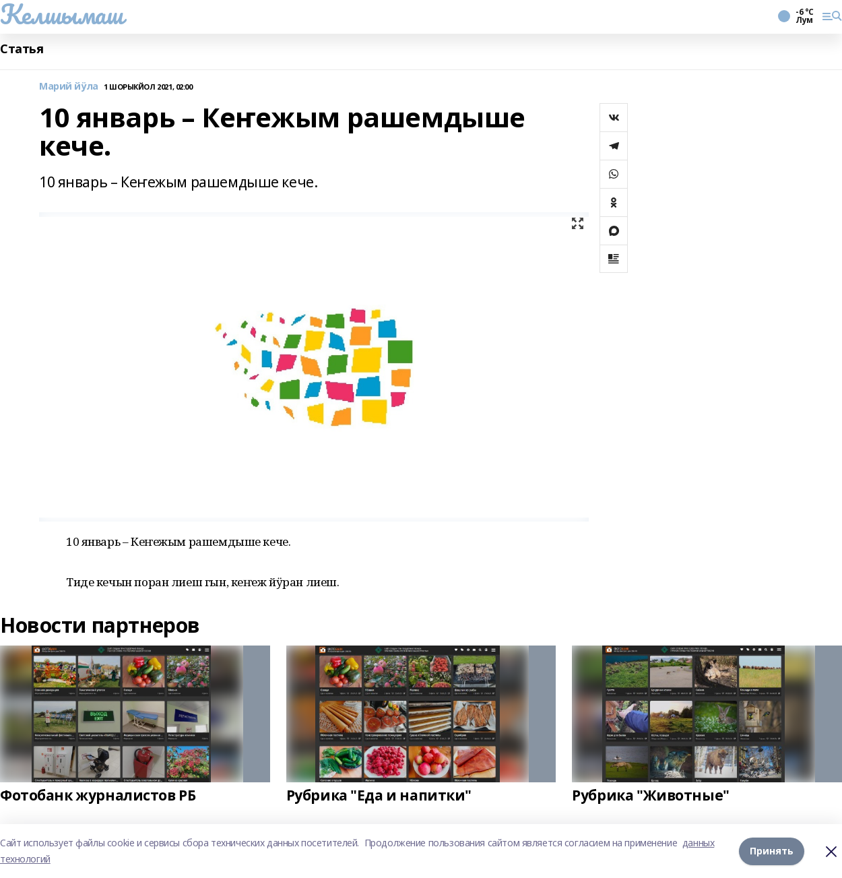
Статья (21, 49)
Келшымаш (61, 14)
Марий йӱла (68, 86)
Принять (772, 850)
